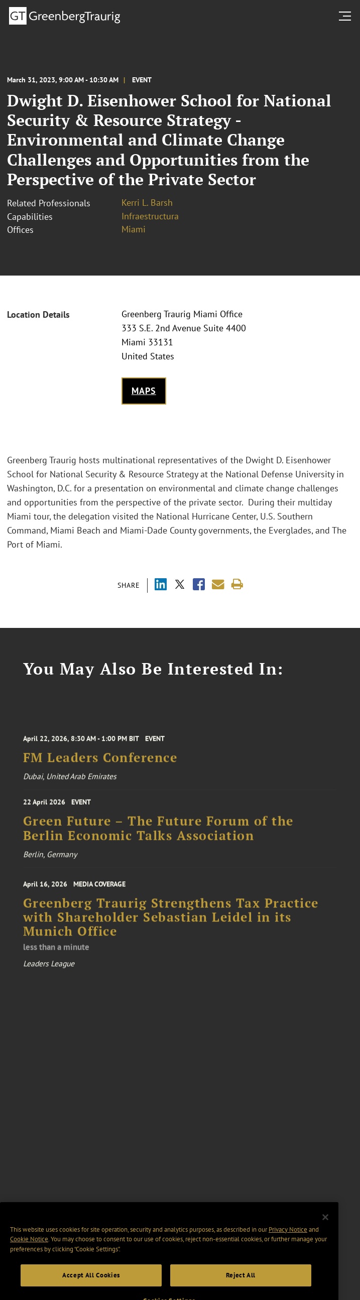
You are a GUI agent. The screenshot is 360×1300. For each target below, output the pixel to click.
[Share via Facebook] (199, 585)
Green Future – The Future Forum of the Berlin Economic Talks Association (158, 833)
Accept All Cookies (91, 1284)
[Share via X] (180, 585)
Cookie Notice (29, 1248)
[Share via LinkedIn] (161, 585)
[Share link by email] (218, 584)
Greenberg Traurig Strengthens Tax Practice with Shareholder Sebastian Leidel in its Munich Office (171, 924)
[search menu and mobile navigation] (347, 16)
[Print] (237, 584)
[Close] (325, 1227)
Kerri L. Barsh (147, 202)
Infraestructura (150, 216)
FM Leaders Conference (100, 762)
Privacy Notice (288, 1238)
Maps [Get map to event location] (144, 391)
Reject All (241, 1284)
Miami (134, 229)
